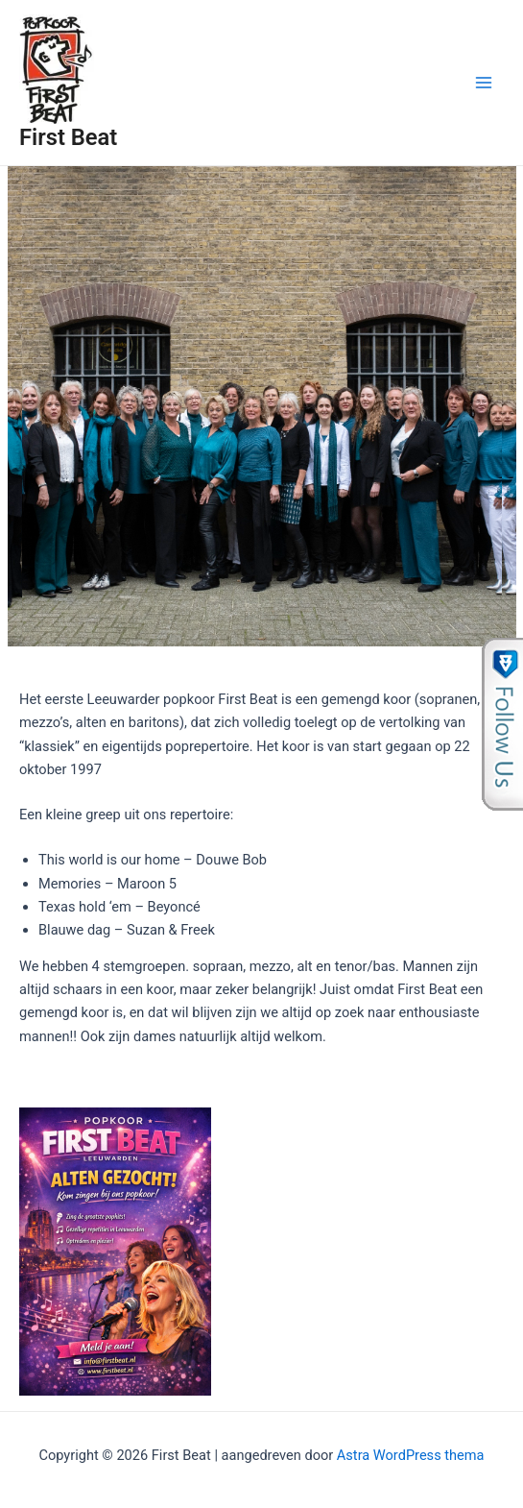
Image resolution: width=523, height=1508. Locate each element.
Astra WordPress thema (411, 1455)
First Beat (68, 137)
